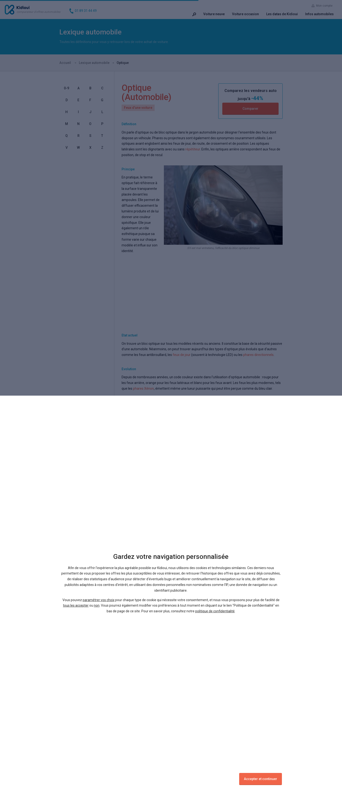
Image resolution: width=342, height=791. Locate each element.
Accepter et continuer (260, 779)
